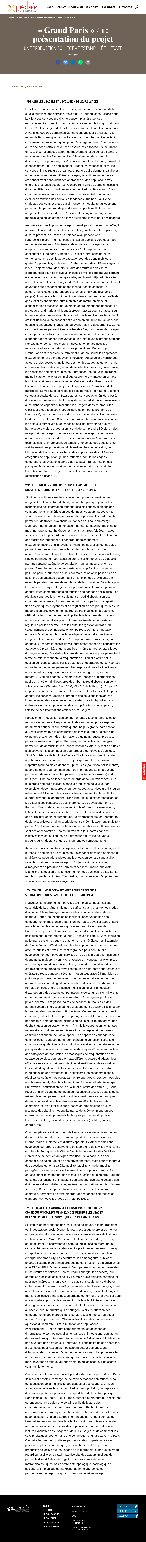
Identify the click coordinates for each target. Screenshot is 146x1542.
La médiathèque (125, 7)
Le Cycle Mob (92, 7)
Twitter (122, 1506)
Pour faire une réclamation (78, 1521)
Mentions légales (80, 1511)
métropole (73, 55)
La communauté (108, 7)
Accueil (51, 7)
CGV (74, 1516)
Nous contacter (79, 1506)
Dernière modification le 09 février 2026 (82, 1528)
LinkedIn (122, 1510)
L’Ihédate (61, 7)
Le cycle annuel (75, 7)
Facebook (123, 1515)
